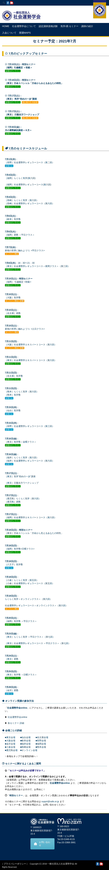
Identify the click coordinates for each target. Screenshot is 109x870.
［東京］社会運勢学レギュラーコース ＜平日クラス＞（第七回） (37, 643)
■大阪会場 (10, 740)
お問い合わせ (42, 843)
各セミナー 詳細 (16, 723)
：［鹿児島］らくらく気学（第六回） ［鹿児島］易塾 (23, 498)
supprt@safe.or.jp (50, 801)
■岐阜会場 (25, 740)
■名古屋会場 (42, 737)
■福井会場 (25, 744)
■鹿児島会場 (11, 750)
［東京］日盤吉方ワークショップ (22, 483)
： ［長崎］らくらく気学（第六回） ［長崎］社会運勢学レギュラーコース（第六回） (29, 200)
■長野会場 (41, 740)
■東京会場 (10, 737)
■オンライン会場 (28, 750)
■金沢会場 (10, 744)
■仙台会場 (24, 737)
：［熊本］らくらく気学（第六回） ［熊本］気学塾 (22, 391)
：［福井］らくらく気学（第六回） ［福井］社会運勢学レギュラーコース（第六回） (29, 457)
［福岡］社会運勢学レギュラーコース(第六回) (28, 184)
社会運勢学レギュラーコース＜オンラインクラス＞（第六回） (36, 605)
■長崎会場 (25, 747)
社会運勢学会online (17, 708)
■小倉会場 (10, 747)
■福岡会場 (41, 744)
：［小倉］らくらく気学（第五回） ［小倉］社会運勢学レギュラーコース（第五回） (29, 580)
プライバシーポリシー (15, 863)
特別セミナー (16, 795)
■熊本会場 (41, 747)
